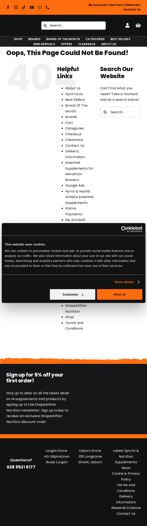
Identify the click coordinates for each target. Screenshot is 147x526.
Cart (69, 122)
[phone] (48, 7)
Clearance (74, 139)
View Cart (116, 5)
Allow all (119, 294)
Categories (74, 128)
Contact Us (132, 9)
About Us (72, 88)
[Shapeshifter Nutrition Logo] (18, 24)
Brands (71, 117)
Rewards (132, 5)
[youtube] (32, 7)
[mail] (40, 7)
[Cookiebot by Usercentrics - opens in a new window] (124, 229)
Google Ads (74, 185)
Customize (72, 294)
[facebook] (8, 7)
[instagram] (16, 7)
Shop (69, 317)
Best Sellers (75, 99)
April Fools (74, 94)
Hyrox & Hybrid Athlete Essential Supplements (79, 197)
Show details (124, 282)
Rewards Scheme (125, 507)
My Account (98, 5)
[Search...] (73, 25)
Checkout (73, 134)
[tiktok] (24, 7)
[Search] (45, 25)
